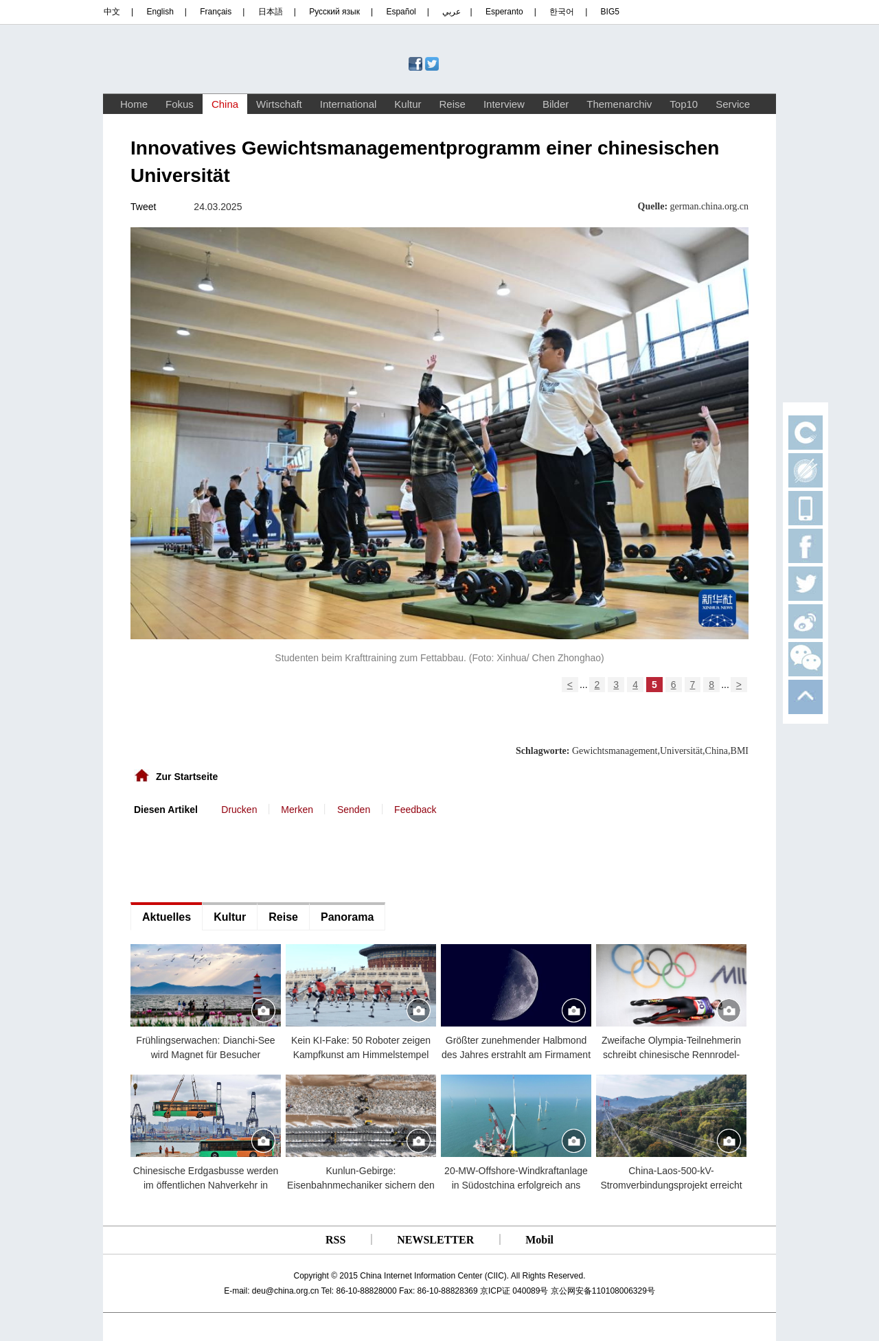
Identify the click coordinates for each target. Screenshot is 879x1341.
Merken (297, 809)
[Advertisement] (233, 857)
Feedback (415, 809)
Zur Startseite (187, 776)
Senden (353, 809)
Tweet (143, 206)
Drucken (239, 809)
